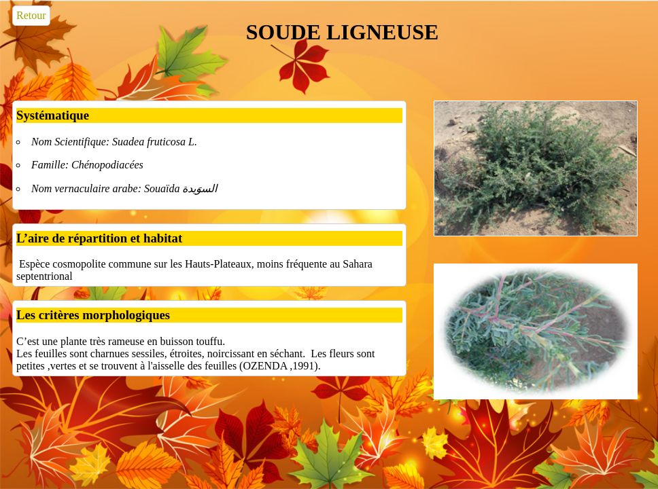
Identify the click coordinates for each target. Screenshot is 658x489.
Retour (31, 15)
